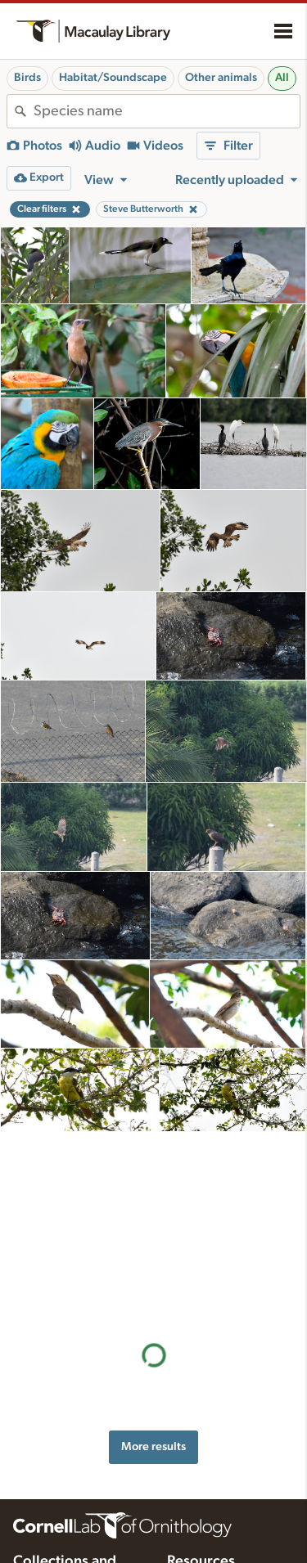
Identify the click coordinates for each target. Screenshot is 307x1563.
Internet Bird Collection (69, 1481)
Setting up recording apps (230, 1533)
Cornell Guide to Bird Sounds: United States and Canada (66, 1433)
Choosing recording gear (228, 1550)
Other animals (221, 77)
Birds (27, 77)
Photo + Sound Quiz (216, 1499)
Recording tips (202, 1431)
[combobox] (167, 111)
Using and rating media (223, 1447)
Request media (202, 1465)
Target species (202, 1482)
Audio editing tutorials (220, 1516)
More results (153, 1262)
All (282, 77)
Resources (201, 1377)
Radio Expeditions (57, 1464)
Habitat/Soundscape (113, 77)
